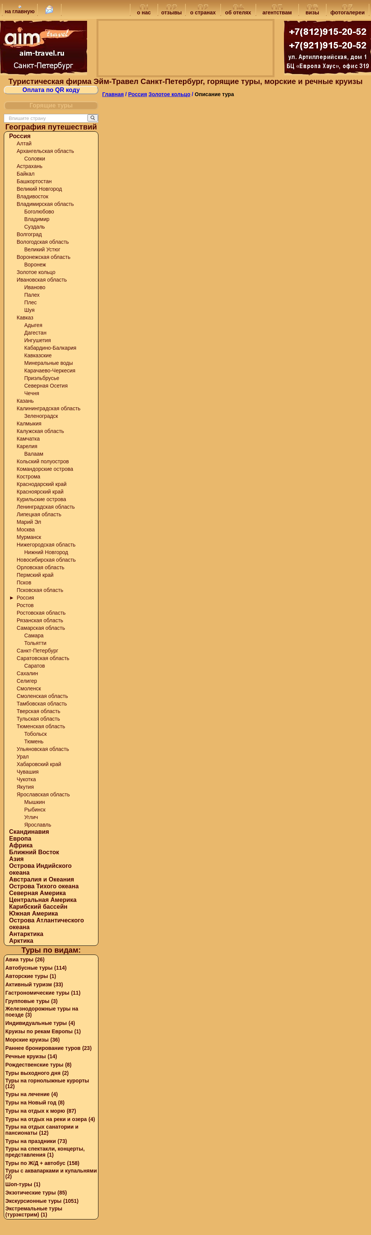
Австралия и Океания (41, 879)
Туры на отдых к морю (35, 1111)
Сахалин (27, 673)
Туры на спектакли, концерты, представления (45, 1152)
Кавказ (25, 318)
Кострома (28, 476)
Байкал (25, 174)
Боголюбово (39, 212)
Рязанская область (40, 620)
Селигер (27, 681)
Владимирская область (45, 204)
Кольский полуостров (43, 461)
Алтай (24, 143)
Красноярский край (40, 492)
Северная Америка (37, 893)
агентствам (277, 10)
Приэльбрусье (41, 378)
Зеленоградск (41, 416)
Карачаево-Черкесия (49, 371)
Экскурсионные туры (33, 1201)
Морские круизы (27, 1040)
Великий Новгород (39, 189)
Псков (24, 582)
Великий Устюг (42, 249)
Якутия (25, 787)
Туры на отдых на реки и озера (46, 1119)
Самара (34, 635)
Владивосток (32, 196)
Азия (16, 859)
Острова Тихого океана (44, 886)
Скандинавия (29, 832)
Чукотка (26, 779)
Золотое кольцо (36, 272)
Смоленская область (42, 696)
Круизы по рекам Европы (39, 1031)
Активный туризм (28, 984)
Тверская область (38, 711)
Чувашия (28, 772)
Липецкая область (39, 514)
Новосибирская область (46, 560)
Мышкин (34, 802)
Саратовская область (43, 658)
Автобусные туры (29, 968)
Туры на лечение (27, 1094)
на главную (19, 9)
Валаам (34, 454)
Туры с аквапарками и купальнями (51, 1171)
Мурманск (29, 537)
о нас (144, 10)
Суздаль (34, 227)
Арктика (21, 941)
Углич (31, 817)
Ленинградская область (46, 507)
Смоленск (29, 688)
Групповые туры (27, 1001)
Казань (25, 401)
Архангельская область (45, 151)
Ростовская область (41, 613)
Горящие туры (51, 105)
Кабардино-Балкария (50, 348)
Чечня (31, 393)
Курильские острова (41, 499)
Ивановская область (42, 280)
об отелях (238, 10)
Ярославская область (43, 794)
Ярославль (37, 825)
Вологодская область (43, 242)
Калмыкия (29, 423)
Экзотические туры (30, 1193)
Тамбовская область (42, 704)
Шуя (29, 310)
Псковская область (40, 590)
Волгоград (29, 234)
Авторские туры (26, 976)
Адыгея (33, 325)
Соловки (34, 159)
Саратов (34, 666)
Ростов (25, 605)
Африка (21, 845)
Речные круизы (25, 1056)
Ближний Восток (34, 852)
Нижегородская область (46, 545)
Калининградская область (49, 408)
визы (312, 10)
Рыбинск (34, 810)
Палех (32, 295)
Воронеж (35, 265)
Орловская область (40, 567)
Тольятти (35, 643)
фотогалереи (347, 10)
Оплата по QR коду (51, 90)
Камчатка (28, 439)
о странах (202, 10)
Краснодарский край (42, 484)
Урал (23, 757)
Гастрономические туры (37, 993)
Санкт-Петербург (37, 651)
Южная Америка (33, 913)
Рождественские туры (34, 1065)
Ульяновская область (43, 749)
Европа (20, 838)
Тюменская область (41, 726)
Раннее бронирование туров (43, 1048)
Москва (26, 529)
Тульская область (38, 719)
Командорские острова (45, 469)
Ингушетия (37, 340)
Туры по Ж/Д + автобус (35, 1163)
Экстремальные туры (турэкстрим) (33, 1211)
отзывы (171, 10)
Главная (113, 94)
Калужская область (40, 431)
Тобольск (35, 734)
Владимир (37, 219)
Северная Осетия (46, 386)
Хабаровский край (39, 764)
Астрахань (29, 166)
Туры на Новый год (30, 1103)
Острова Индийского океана (40, 869)
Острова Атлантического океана (46, 923)
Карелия (27, 446)
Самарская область (41, 628)
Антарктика (26, 934)
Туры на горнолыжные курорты (47, 1081)
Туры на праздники (30, 1141)
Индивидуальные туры (36, 1023)
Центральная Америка (42, 900)
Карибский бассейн (38, 906)
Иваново (34, 287)
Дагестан (35, 333)
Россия (20, 136)
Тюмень (34, 741)
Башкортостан (34, 181)
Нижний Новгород (46, 552)
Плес (30, 302)
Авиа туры (19, 959)
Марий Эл (29, 522)
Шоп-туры (18, 1184)
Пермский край (35, 575)
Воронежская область (43, 257)
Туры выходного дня (33, 1073)
